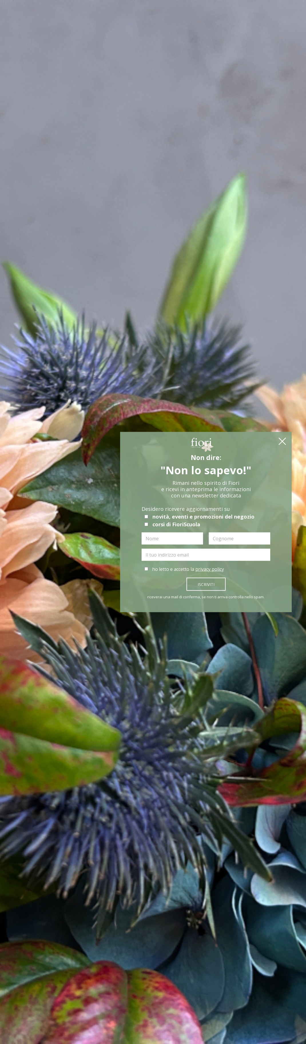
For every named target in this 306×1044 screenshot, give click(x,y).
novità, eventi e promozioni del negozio (199, 517)
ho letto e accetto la (184, 570)
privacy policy (209, 570)
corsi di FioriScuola (172, 525)
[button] (282, 443)
